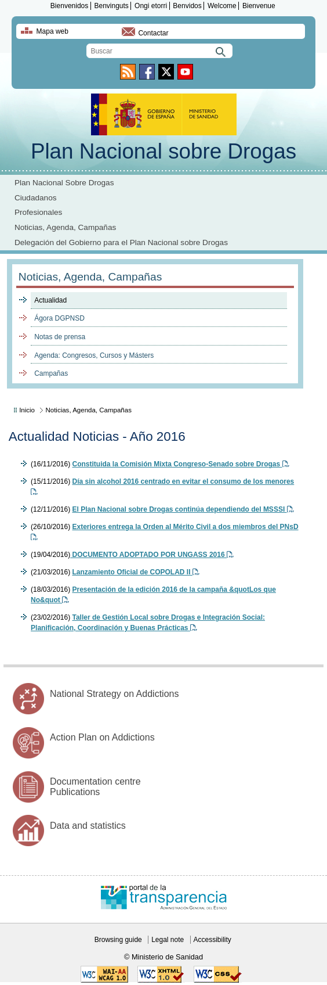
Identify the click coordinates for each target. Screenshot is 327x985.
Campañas (51, 373)
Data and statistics (88, 826)
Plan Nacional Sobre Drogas (64, 182)
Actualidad (50, 300)
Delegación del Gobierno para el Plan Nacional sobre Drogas (121, 242)
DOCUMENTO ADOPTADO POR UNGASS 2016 (152, 555)
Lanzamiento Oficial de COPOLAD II (135, 572)
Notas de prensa (59, 337)
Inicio (27, 410)
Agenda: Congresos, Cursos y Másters (94, 355)
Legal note (167, 940)
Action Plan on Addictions (102, 737)
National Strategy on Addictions (114, 694)
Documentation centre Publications (95, 787)
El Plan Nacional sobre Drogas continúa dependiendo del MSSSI (182, 509)
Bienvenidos (69, 6)
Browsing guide (118, 940)
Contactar (153, 33)
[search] (159, 51)
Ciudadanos (35, 197)
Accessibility (212, 940)
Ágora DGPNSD (59, 318)
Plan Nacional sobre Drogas (163, 151)
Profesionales (38, 212)
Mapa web (52, 31)
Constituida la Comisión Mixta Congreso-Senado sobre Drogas (180, 464)
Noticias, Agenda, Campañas (65, 227)
